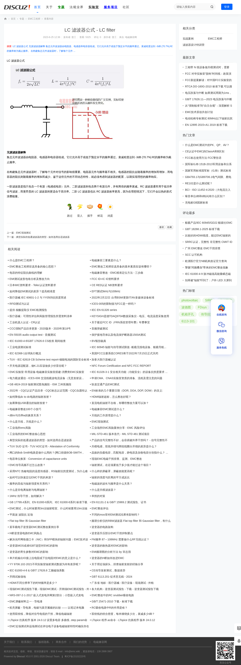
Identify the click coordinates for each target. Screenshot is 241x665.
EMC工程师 (34, 18)
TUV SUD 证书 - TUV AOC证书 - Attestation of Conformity (45, 446)
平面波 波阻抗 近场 (21, 514)
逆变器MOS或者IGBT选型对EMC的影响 (34, 545)
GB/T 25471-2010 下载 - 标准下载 (112, 601)
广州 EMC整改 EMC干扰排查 (202, 248)
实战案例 (188, 38)
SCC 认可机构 (193, 254)
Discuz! (21, 656)
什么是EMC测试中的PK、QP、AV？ (207, 145)
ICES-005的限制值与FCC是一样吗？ (114, 303)
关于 (49, 7)
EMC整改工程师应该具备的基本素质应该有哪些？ (122, 266)
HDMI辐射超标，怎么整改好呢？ (111, 396)
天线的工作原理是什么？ (106, 415)
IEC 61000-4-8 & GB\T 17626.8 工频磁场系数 (37, 570)
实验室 (93, 7)
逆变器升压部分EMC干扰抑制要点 (112, 533)
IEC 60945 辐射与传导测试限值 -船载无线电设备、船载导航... (129, 347)
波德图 (186, 307)
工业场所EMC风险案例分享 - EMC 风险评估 (118, 427)
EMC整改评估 (100, 508)
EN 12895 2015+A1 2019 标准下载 (206, 124)
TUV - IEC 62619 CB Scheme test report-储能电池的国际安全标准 (49, 359)
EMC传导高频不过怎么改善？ (27, 465)
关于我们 (9, 641)
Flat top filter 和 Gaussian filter (28, 520)
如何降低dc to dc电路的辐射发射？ (31, 396)
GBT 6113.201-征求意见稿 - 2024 (112, 576)
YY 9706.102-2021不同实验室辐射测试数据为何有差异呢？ (45, 564)
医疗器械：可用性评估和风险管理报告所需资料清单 (41, 316)
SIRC (208, 300)
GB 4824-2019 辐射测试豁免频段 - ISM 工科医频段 (40, 384)
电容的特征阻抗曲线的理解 (26, 272)
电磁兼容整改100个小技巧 (25, 409)
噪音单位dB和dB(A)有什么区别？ (205, 196)
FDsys (202, 307)
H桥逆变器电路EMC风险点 (26, 533)
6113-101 (188, 321)
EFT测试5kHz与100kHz (106, 291)
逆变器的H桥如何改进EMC (108, 558)
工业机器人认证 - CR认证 (25, 322)
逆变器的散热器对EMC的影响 (109, 545)
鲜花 (100, 210)
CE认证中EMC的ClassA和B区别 (204, 151)
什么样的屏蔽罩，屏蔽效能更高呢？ (113, 471)
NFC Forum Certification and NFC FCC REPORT (121, 365)
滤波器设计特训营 (193, 44)
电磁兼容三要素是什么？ (106, 260)
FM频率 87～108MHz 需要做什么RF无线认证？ (120, 539)
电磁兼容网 (131, 37)
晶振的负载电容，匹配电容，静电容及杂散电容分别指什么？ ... (130, 452)
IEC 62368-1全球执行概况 (25, 353)
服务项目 (111, 7)
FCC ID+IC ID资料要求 (105, 278)
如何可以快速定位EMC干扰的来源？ (32, 477)
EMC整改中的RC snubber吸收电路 (113, 595)
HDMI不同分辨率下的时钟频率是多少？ (33, 582)
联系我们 (26, 641)
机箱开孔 (188, 314)
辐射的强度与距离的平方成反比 (111, 477)
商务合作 (61, 641)
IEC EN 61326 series (104, 309)
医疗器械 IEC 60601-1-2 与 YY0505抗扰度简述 (38, 297)
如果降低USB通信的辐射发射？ (29, 403)
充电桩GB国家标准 (196, 202)
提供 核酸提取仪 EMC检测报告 (28, 309)
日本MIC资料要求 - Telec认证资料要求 (33, 285)
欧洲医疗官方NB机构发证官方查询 (206, 261)
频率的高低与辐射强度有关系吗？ (30, 483)
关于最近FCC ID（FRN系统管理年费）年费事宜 (121, 322)
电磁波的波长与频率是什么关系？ (112, 483)
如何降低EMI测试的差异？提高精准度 (32, 291)
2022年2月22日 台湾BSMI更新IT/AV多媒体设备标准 (123, 297)
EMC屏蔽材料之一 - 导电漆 (26, 601)
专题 (61, 7)
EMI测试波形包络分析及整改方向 (30, 278)
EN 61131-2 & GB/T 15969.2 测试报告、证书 (119, 502)
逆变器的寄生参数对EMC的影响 (29, 551)
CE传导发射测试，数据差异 (108, 570)
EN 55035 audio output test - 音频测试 (33, 334)
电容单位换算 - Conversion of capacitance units (38, 458)
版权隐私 (43, 641)
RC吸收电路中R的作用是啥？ (109, 607)
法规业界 (77, 7)
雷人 (80, 210)
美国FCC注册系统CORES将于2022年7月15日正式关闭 (125, 353)
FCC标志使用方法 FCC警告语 (203, 157)
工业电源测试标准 (20, 347)
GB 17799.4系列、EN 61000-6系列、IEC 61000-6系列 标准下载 (48, 502)
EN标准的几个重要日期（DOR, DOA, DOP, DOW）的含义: (127, 390)
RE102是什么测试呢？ (198, 183)
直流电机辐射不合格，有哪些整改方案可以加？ (120, 403)
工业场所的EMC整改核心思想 (27, 434)
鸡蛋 (110, 210)
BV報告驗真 (99, 340)
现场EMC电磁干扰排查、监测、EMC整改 (117, 458)
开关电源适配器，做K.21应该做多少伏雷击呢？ (38, 365)
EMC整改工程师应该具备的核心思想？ (33, 266)
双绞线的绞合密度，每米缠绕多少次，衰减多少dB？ (123, 613)
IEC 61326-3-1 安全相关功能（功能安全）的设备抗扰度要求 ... (130, 371)
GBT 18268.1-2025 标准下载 (202, 229)
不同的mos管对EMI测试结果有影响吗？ (116, 514)
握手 (90, 210)
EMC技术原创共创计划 (199, 112)
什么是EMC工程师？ (22, 260)
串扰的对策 (98, 496)
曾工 (74, 37)
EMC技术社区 (5, 19)
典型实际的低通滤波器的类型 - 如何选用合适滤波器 (43, 237)
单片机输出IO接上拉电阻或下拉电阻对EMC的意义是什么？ (45, 558)
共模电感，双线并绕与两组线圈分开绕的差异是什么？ (124, 446)
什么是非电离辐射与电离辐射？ (29, 489)
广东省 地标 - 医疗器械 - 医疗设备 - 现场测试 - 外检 (123, 582)
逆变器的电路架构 (102, 527)
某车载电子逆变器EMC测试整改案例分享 (34, 527)
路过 (70, 210)
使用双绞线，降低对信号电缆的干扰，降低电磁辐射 (41, 613)
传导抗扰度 (209, 314)
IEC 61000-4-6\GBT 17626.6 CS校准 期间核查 (38, 340)
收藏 (169, 227)
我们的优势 (80, 641)
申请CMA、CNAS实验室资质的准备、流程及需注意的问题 (127, 378)
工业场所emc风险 (20, 427)
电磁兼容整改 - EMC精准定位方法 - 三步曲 (117, 272)
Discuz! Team (52, 656)
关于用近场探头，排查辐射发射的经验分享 (117, 564)
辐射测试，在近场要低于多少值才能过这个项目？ (121, 465)
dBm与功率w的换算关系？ (26, 415)
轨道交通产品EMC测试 (105, 384)
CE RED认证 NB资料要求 (107, 285)
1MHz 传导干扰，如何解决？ (27, 496)
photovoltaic (190, 300)
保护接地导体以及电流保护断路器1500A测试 (119, 334)
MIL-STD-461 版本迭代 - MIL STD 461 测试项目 (120, 434)
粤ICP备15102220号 (75, 656)
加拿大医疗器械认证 (104, 359)
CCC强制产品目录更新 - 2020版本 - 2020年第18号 (40, 328)
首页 (37, 7)
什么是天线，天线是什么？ (26, 421)
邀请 (161, 227)
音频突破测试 (100, 328)
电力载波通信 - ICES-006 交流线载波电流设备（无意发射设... (47, 378)
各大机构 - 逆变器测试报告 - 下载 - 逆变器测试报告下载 (125, 589)
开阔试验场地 (18, 576)
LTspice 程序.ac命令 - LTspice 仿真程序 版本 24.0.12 (123, 620)
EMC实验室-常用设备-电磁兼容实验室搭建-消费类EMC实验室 (47, 371)
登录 (227, 6)
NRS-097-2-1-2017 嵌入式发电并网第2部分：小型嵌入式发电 (47, 595)
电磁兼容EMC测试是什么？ (108, 409)
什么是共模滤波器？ (104, 489)
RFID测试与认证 (20, 303)
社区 (126, 7)
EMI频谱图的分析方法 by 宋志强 (111, 551)
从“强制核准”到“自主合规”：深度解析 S (208, 105)
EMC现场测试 (23, 232)
